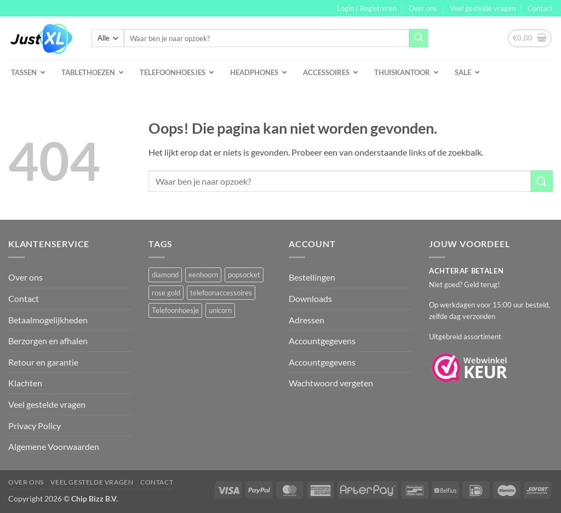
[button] (367, 8)
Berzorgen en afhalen (48, 340)
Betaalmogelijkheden (48, 320)
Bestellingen (312, 277)
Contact (540, 8)
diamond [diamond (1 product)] (165, 274)
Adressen (306, 320)
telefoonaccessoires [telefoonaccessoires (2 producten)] (221, 292)
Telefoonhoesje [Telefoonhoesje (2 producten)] (175, 310)
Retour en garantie (43, 362)
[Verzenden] (418, 38)
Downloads (310, 298)
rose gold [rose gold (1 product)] (166, 292)
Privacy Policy (34, 425)
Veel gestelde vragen (483, 8)
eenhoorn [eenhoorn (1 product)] (203, 274)
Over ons (423, 8)
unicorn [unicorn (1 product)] (220, 310)
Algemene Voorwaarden (53, 446)
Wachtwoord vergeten (331, 383)
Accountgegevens (322, 340)
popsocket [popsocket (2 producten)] (244, 274)
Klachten (25, 383)
